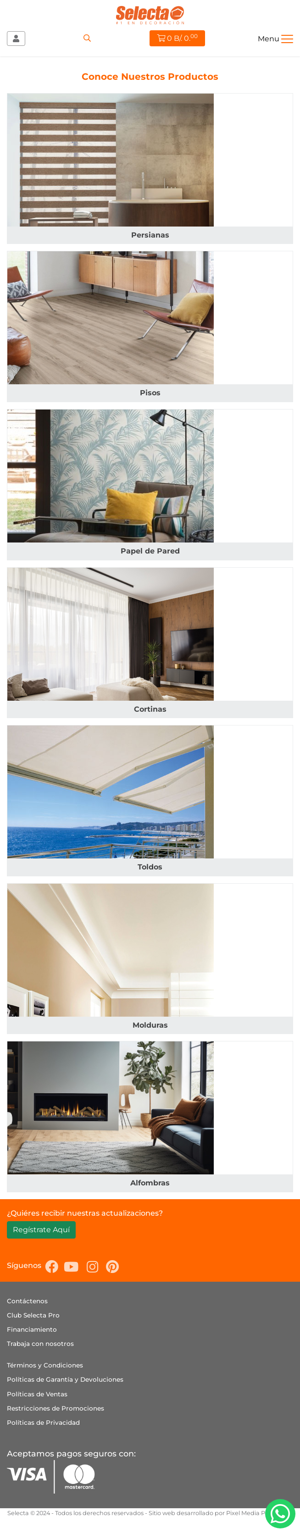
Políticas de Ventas (37, 1394)
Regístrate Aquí (41, 1229)
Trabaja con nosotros (40, 1343)
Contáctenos (27, 1301)
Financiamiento (32, 1329)
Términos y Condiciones (45, 1365)
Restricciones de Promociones (55, 1408)
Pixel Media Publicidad (259, 1513)
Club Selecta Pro (33, 1315)
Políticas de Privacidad (43, 1422)
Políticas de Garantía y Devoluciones (65, 1379)
